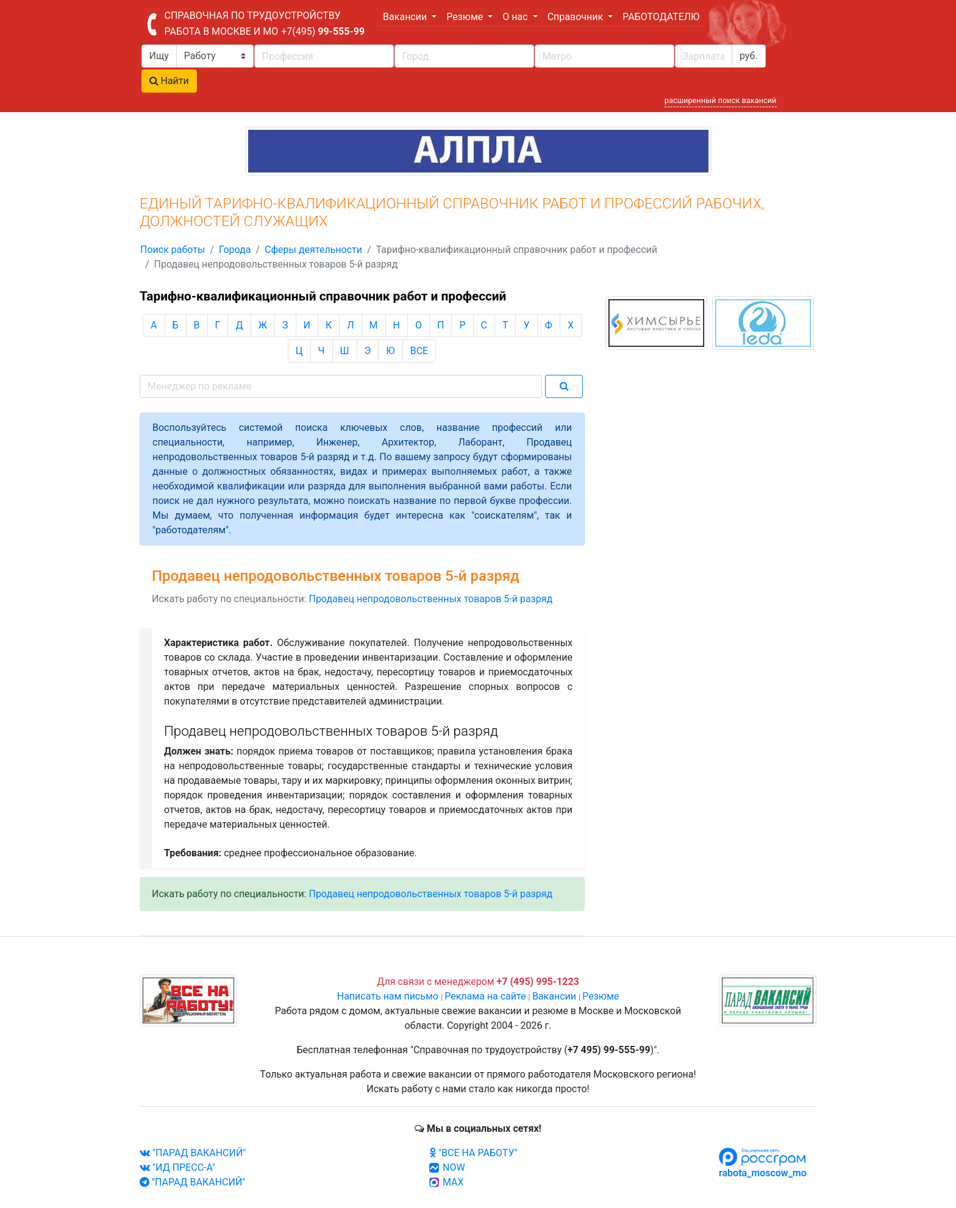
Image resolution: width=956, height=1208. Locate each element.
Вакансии (554, 996)
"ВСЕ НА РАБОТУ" (473, 1153)
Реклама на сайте (485, 996)
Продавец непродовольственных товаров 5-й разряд (430, 599)
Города (235, 249)
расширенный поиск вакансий (721, 100)
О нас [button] (516, 17)
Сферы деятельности (313, 249)
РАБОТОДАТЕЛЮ (660, 17)
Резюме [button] (465, 17)
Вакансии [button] (406, 17)
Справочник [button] (576, 17)
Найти (169, 81)
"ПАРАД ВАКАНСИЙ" (193, 1153)
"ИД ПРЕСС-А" (177, 1167)
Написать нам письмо (387, 996)
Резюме (600, 996)
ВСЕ (419, 351)
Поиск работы (172, 249)
